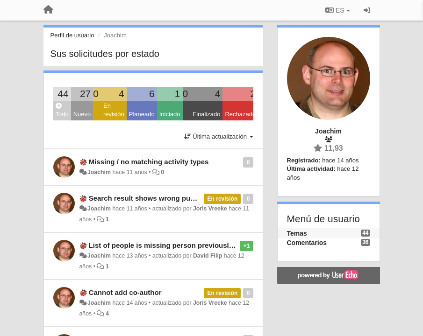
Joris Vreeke (210, 208)
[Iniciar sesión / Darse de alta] (366, 10)
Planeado (142, 114)
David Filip (207, 255)
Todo (62, 110)
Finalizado (206, 114)
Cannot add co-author (125, 292)
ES (337, 10)
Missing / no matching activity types (149, 162)
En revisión (113, 110)
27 (85, 93)
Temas (297, 233)
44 (62, 93)
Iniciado (169, 114)
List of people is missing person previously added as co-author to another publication (232, 245)
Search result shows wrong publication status (165, 198)
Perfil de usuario (72, 35)
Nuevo (82, 114)
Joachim (99, 172)
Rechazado (240, 114)
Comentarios (307, 242)
